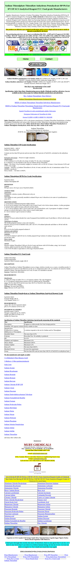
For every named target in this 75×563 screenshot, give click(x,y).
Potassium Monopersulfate (46, 514)
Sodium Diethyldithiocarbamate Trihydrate (18, 394)
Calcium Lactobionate (12, 493)
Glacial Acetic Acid (11, 502)
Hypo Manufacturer (30, 555)
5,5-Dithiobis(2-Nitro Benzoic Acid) (16, 358)
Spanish (37, 111)
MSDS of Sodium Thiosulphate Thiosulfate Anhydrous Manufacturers (37, 103)
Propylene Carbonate (11, 514)
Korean (37, 117)
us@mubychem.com (40, 459)
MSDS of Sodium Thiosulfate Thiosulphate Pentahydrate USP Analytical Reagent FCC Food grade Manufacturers (37, 107)
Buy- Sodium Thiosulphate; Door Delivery (37, 96)
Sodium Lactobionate (45, 521)
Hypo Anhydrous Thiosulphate (56, 557)
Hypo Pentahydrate (32, 559)
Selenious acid (9, 516)
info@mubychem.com (40, 453)
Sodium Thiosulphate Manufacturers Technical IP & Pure (37, 99)
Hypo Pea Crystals (13, 559)
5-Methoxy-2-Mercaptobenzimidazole (16, 361)
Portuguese (37, 114)
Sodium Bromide (9, 374)
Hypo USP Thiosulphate (31, 557)
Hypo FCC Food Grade (52, 559)
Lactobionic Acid (43, 502)
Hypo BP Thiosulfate (51, 555)
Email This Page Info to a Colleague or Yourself (47, 54)
